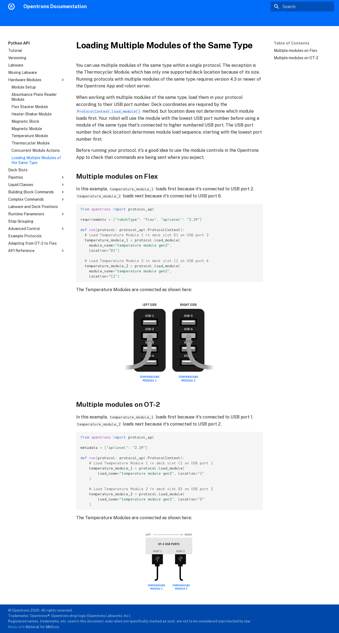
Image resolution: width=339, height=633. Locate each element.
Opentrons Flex (21, 20)
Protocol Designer (95, 20)
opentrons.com (317, 19)
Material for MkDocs (42, 627)
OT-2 (46, 20)
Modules (64, 20)
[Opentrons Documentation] (11, 6)
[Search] (302, 6)
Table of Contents (291, 43)
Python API (127, 20)
